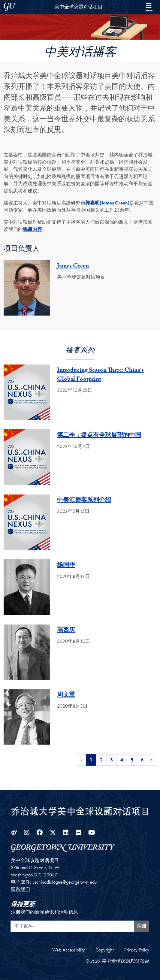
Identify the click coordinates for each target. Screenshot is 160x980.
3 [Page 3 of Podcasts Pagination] (111, 760)
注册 (141, 926)
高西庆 (66, 631)
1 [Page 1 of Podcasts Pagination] (91, 760)
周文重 (66, 696)
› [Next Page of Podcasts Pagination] (151, 760)
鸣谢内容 (32, 229)
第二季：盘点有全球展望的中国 (99, 436)
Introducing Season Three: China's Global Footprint (100, 375)
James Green (73, 267)
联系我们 (20, 889)
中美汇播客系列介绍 (84, 501)
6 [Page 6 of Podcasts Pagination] (142, 760)
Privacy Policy (136, 950)
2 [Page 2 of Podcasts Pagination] (101, 760)
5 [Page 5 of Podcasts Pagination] (132, 760)
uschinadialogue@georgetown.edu (64, 882)
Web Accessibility (68, 950)
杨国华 (66, 566)
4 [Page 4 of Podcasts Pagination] (121, 760)
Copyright (104, 950)
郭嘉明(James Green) (107, 203)
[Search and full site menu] (148, 7)
